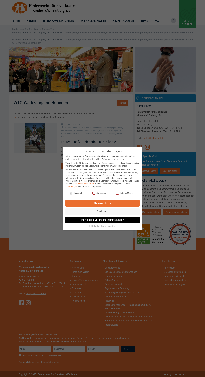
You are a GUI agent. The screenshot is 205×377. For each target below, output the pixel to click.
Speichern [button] (102, 209)
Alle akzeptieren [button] (102, 201)
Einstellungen (71, 185)
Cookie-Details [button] (94, 224)
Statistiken (99, 191)
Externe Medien (125, 191)
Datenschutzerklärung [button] (108, 224)
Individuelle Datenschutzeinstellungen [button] (102, 218)
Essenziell (76, 191)
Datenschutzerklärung (84, 182)
